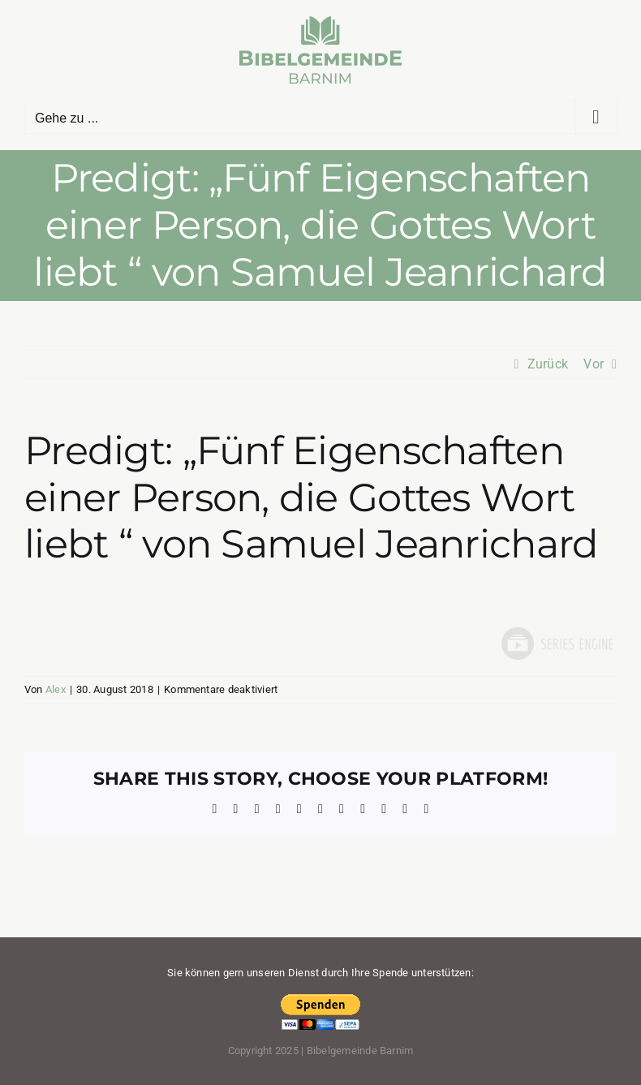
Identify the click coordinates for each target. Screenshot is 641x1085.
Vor (593, 364)
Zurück (547, 364)
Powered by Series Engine (557, 643)
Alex (55, 689)
